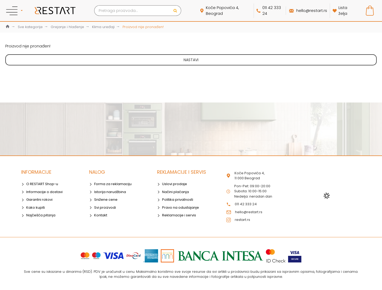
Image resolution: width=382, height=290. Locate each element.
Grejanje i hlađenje (67, 26)
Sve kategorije (30, 26)
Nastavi (191, 60)
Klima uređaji (103, 26)
